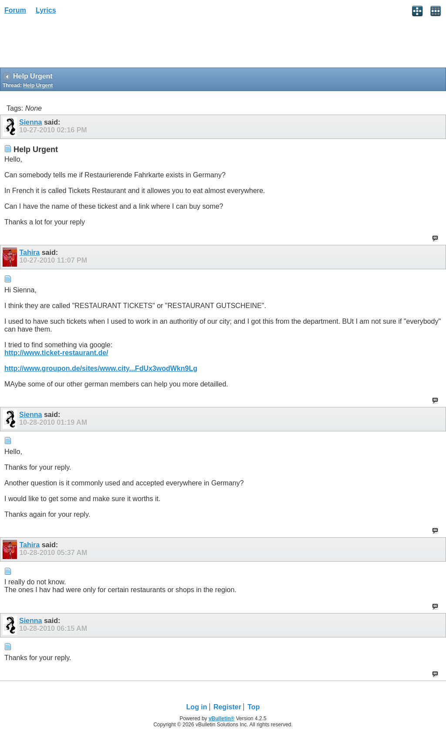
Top (253, 707)
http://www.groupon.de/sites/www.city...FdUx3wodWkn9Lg (100, 368)
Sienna (30, 122)
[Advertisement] (69, 44)
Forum (15, 10)
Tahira (29, 252)
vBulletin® (222, 718)
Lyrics (46, 10)
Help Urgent (38, 85)
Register (227, 707)
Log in (196, 707)
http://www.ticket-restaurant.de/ (56, 352)
